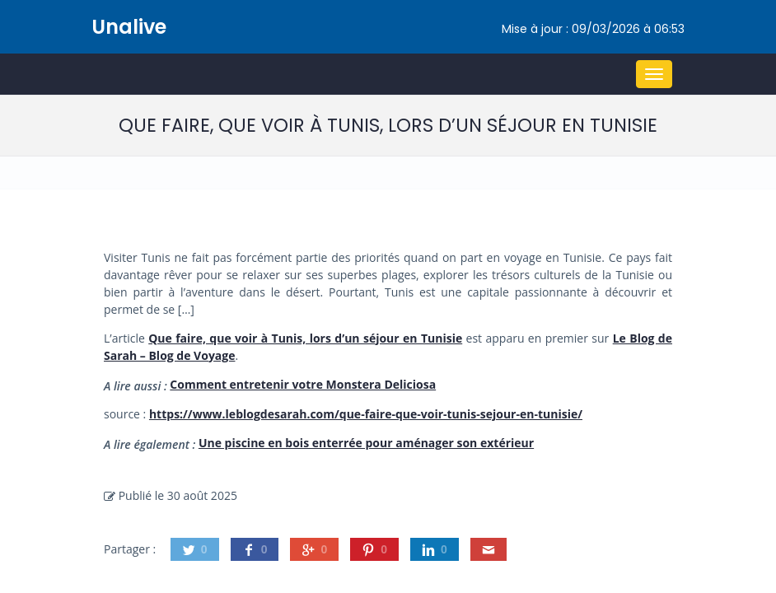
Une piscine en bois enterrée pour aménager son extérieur (366, 443)
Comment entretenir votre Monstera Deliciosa (303, 384)
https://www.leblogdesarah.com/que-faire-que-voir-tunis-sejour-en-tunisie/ (365, 414)
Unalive (128, 26)
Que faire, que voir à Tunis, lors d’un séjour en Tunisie (305, 338)
